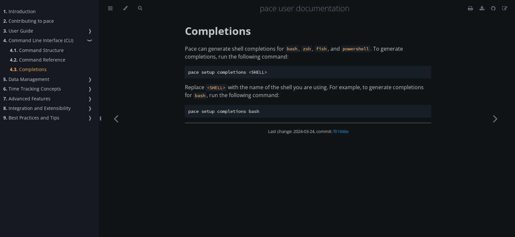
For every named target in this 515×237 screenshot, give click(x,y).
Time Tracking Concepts (32, 89)
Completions (28, 69)
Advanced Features (27, 98)
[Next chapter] (495, 118)
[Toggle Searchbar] (140, 8)
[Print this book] (471, 8)
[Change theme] (125, 8)
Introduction (19, 11)
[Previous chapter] (116, 118)
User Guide (18, 31)
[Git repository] (494, 8)
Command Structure (37, 50)
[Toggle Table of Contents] (110, 8)
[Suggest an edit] (505, 8)
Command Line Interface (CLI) (38, 40)
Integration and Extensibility (37, 108)
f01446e (340, 131)
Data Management (26, 79)
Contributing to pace (28, 21)
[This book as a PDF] (482, 8)
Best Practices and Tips (31, 118)
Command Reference (37, 60)
